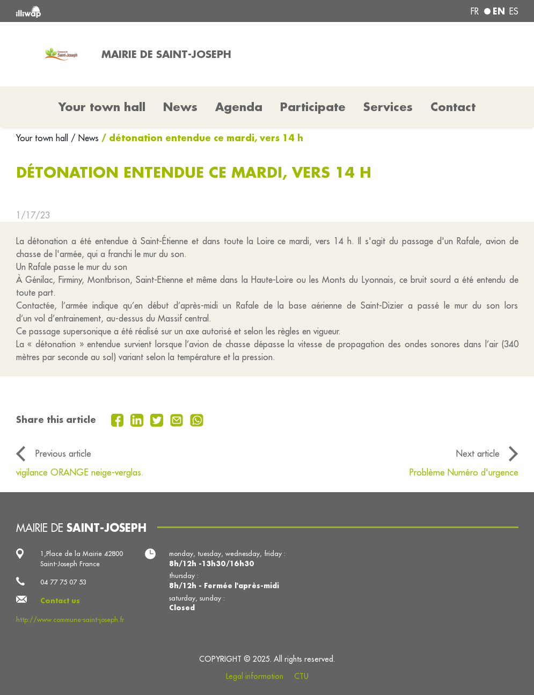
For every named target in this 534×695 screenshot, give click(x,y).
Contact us (60, 600)
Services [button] (388, 106)
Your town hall (43, 138)
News (180, 106)
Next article (478, 453)
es (513, 11)
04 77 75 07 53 (63, 581)
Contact (453, 106)
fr (475, 11)
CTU (301, 676)
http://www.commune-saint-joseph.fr (70, 619)
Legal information (254, 676)
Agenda (238, 106)
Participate (313, 106)
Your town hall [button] (101, 106)
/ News (85, 138)
